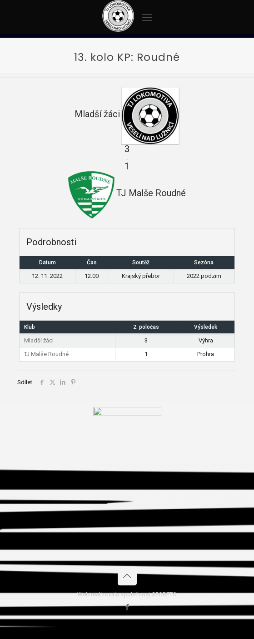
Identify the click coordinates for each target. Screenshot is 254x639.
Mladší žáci (39, 340)
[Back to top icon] (127, 575)
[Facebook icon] (127, 607)
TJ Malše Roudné (46, 354)
